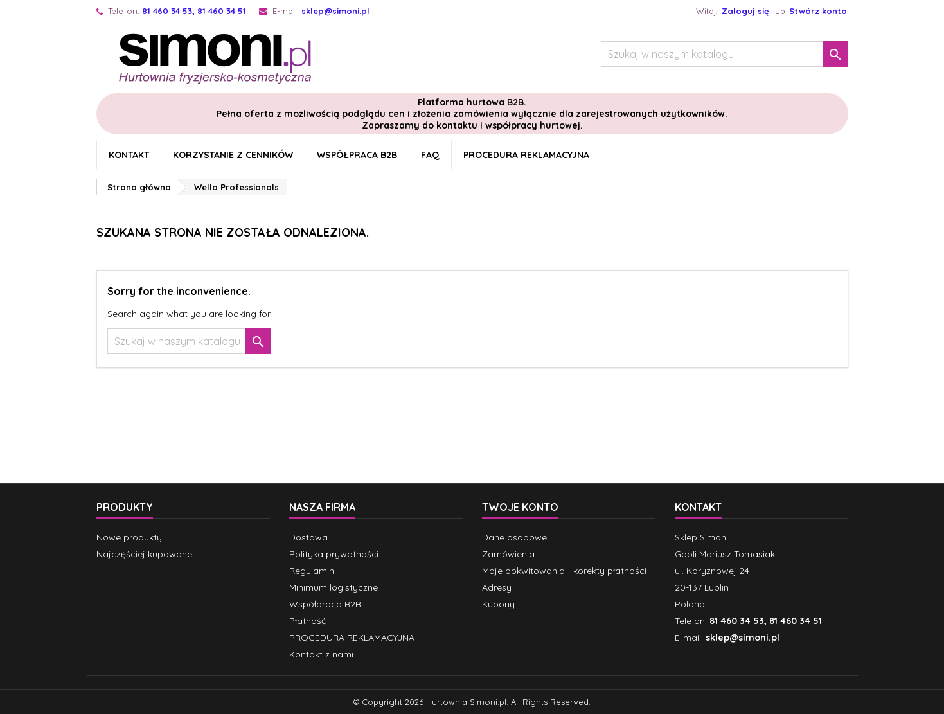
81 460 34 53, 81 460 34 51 (194, 11)
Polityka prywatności (333, 554)
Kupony (498, 604)
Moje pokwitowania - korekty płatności (564, 570)
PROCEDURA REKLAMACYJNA (526, 155)
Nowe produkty (129, 537)
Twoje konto (520, 507)
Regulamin (311, 570)
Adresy (497, 587)
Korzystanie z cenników (233, 155)
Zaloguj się (745, 11)
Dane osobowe (514, 537)
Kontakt (129, 155)
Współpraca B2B (357, 155)
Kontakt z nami (321, 654)
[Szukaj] (724, 54)
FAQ (430, 155)
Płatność (307, 621)
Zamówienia (508, 554)
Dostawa (308, 537)
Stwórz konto (818, 11)
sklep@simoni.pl (335, 11)
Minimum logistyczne (333, 587)
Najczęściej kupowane (144, 554)
